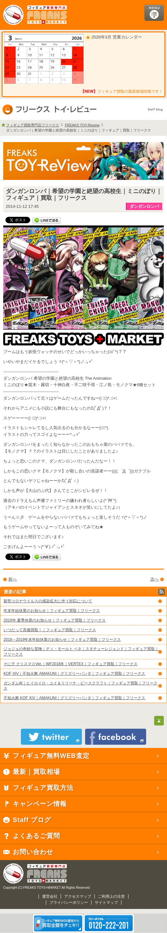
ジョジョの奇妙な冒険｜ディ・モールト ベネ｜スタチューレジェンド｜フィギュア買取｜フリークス (81, 652)
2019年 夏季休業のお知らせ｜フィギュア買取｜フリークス (55, 620)
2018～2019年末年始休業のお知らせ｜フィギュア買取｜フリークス (62, 639)
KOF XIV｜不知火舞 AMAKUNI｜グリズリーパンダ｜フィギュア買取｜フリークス (74, 673)
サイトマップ (106, 902)
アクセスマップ (77, 896)
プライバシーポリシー (68, 902)
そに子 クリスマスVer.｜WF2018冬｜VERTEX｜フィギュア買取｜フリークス (70, 664)
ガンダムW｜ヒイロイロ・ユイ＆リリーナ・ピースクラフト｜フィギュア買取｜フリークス (80, 686)
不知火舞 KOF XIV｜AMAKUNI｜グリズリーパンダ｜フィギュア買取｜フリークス (74, 698)
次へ (154, 579)
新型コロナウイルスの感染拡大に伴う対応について (48, 601)
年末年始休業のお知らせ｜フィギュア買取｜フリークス (52, 610)
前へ (12, 579)
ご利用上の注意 (111, 896)
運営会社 (49, 896)
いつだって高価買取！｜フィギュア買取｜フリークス (50, 630)
